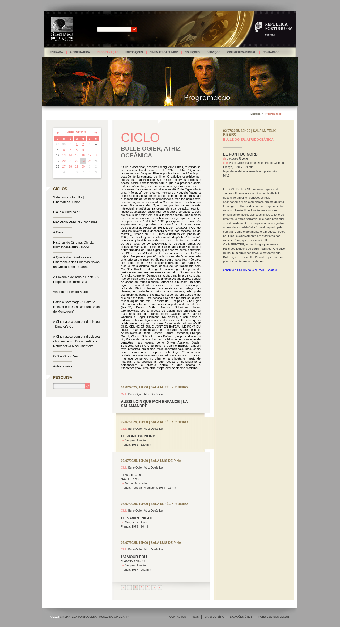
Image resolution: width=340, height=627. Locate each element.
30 (83, 166)
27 (64, 166)
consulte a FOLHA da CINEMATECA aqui (250, 269)
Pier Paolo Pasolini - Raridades (75, 222)
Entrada (56, 52)
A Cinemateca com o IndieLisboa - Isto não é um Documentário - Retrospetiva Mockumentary (76, 341)
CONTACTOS (177, 616)
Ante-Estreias (62, 366)
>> (160, 587)
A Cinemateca (80, 52)
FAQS (195, 616)
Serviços (213, 52)
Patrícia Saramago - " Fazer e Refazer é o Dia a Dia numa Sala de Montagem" (76, 307)
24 (89, 160)
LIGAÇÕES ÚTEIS (241, 616)
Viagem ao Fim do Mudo (70, 292)
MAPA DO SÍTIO (214, 616)
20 (64, 160)
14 (70, 155)
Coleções (192, 52)
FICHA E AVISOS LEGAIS (274, 616)
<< (123, 587)
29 (76, 166)
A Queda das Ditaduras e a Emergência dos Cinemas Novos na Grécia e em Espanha (76, 262)
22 (76, 160)
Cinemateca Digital (241, 52)
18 (95, 155)
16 (83, 155)
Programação (107, 52)
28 (70, 166)
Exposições (134, 52)
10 (89, 149)
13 (64, 155)
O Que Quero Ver (65, 356)
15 (76, 155)
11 (95, 149)
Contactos (271, 52)
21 (70, 160)
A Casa (58, 232)
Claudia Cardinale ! (66, 212)
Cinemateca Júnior (164, 52)
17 (89, 155)
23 (83, 160)
